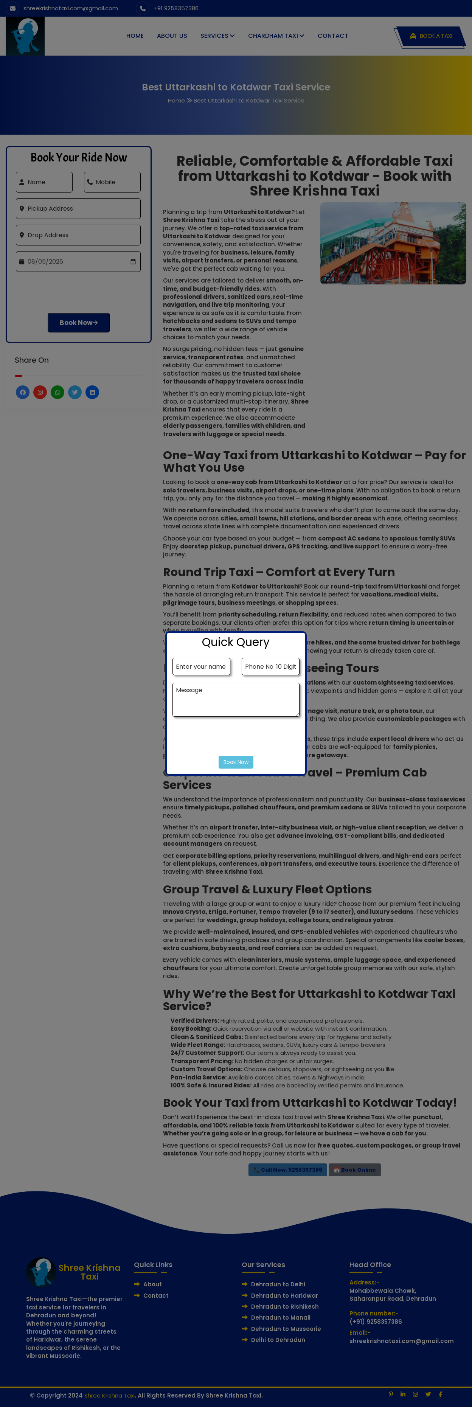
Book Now (236, 762)
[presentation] (229, 740)
